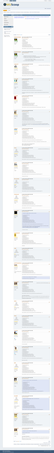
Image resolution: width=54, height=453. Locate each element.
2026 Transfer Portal (7, 28)
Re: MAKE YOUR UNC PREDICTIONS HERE (27, 110)
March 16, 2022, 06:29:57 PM (25, 378)
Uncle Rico (16, 330)
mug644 (15, 110)
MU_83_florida (16, 178)
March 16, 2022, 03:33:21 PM (25, 316)
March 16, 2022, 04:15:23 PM (25, 331)
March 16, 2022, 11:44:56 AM (25, 179)
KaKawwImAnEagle (17, 37)
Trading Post (5, 20)
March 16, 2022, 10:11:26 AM (25, 96)
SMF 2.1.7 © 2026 (5, 451)
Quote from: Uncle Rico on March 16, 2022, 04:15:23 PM (30, 380)
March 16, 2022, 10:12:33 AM (25, 111)
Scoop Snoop (7, 35)
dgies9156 (16, 95)
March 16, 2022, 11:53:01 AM (25, 195)
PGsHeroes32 (16, 194)
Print (49, 441)
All (21, 34)
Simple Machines (8, 451)
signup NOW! (37, 18)
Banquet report (6, 31)
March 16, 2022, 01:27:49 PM (25, 249)
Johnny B (15, 377)
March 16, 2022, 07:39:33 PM (25, 414)
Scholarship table (49, 8)
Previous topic (45, 442)
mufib (15, 248)
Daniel (15, 315)
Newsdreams (16, 428)
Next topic (49, 442)
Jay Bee (15, 162)
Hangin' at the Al (6, 16)
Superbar (5, 18)
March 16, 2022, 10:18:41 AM (25, 129)
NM (4, 35)
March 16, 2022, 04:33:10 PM (25, 347)
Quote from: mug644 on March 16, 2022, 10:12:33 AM (29, 213)
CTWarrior (16, 128)
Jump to (39, 445)
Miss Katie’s (16, 413)
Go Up (14, 441)
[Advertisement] (32, 26)
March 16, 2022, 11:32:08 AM (25, 163)
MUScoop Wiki (6, 24)
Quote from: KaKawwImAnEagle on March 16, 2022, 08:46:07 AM (31, 398)
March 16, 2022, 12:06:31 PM (25, 211)
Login (25, 18)
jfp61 (11, 28)
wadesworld (16, 64)
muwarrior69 (16, 210)
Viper (15, 346)
